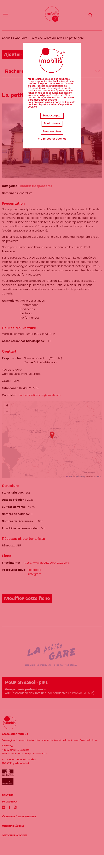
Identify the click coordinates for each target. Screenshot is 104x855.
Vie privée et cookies (52, 138)
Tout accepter (52, 115)
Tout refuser (52, 123)
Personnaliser (52, 131)
